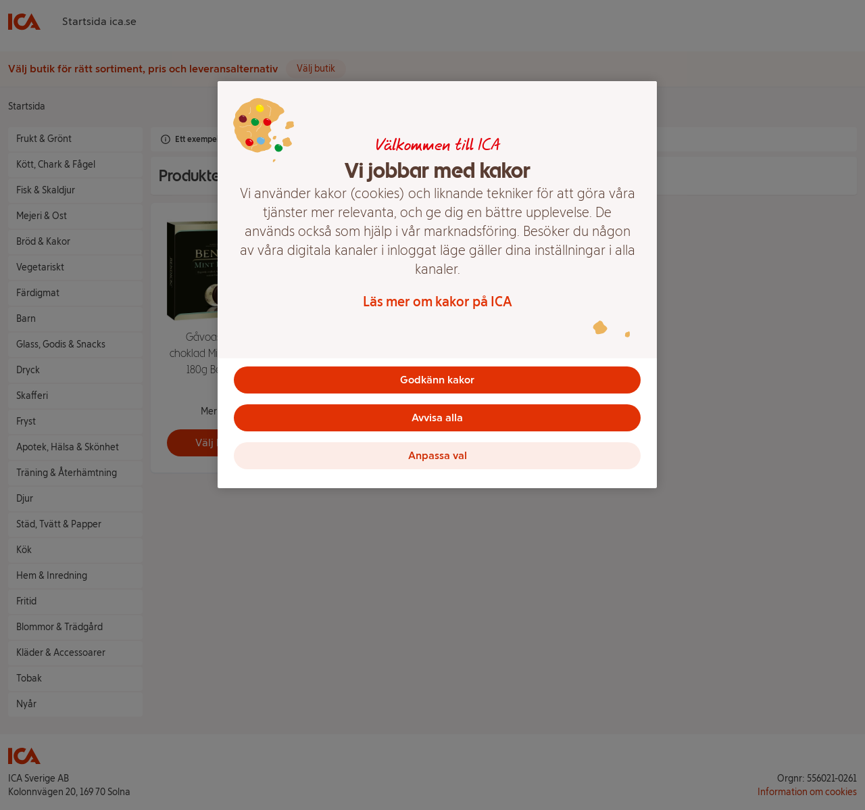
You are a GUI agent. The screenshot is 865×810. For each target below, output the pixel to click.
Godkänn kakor (437, 379)
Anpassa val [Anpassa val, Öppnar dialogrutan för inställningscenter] (437, 455)
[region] (437, 284)
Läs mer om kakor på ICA (437, 301)
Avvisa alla (437, 417)
